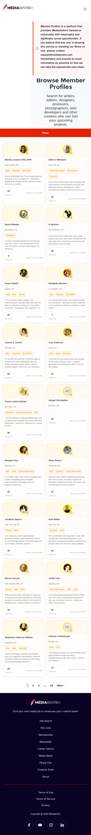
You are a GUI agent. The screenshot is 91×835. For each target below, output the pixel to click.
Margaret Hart (11, 460)
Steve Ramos (55, 460)
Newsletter (46, 741)
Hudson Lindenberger (59, 636)
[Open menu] (85, 9)
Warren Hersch (12, 578)
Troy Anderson (56, 342)
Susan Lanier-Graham (15, 401)
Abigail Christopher (58, 400)
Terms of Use (45, 792)
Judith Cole (54, 578)
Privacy (45, 805)
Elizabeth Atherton (58, 283)
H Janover (54, 224)
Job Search (45, 720)
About (45, 776)
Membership (46, 734)
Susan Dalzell (11, 283)
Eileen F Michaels (57, 160)
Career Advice (46, 748)
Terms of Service (45, 798)
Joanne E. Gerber (13, 342)
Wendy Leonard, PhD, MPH (18, 160)
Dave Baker (54, 519)
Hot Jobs (46, 727)
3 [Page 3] (39, 685)
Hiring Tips (46, 762)
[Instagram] (51, 824)
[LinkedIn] (62, 824)
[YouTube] (40, 824)
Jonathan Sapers (13, 519)
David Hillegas (12, 224)
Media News (46, 755)
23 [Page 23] (51, 685)
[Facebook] (29, 824)
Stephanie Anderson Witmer (19, 637)
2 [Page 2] (33, 685)
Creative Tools (46, 769)
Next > (60, 685)
